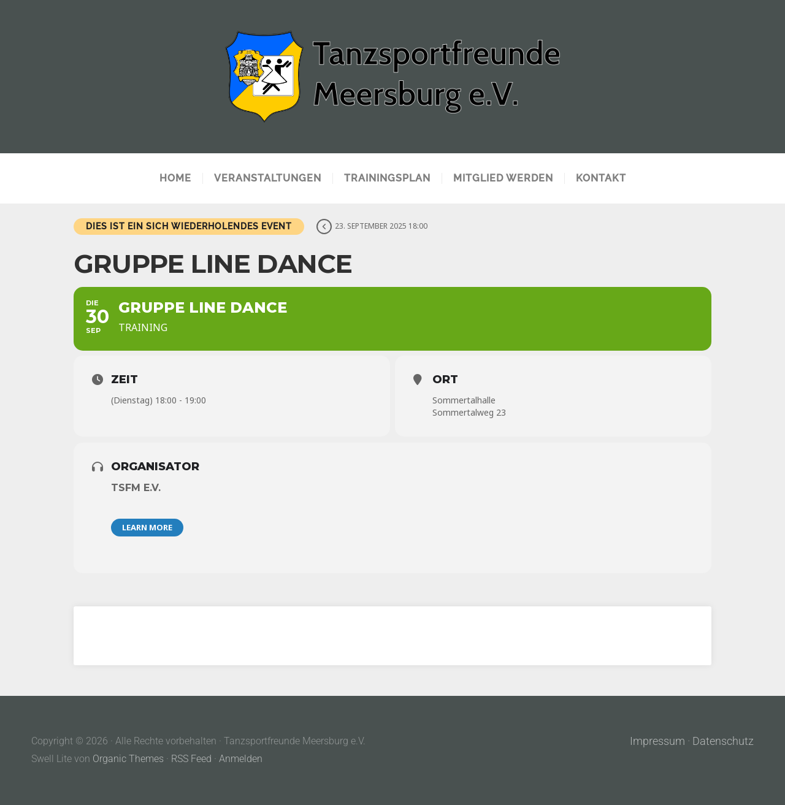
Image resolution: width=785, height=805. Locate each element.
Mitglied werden (503, 178)
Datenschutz (723, 741)
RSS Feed (191, 759)
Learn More (147, 527)
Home (175, 178)
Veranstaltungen (267, 178)
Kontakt (601, 178)
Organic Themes (128, 759)
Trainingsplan (387, 178)
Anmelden (240, 759)
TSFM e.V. (136, 488)
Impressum (657, 741)
